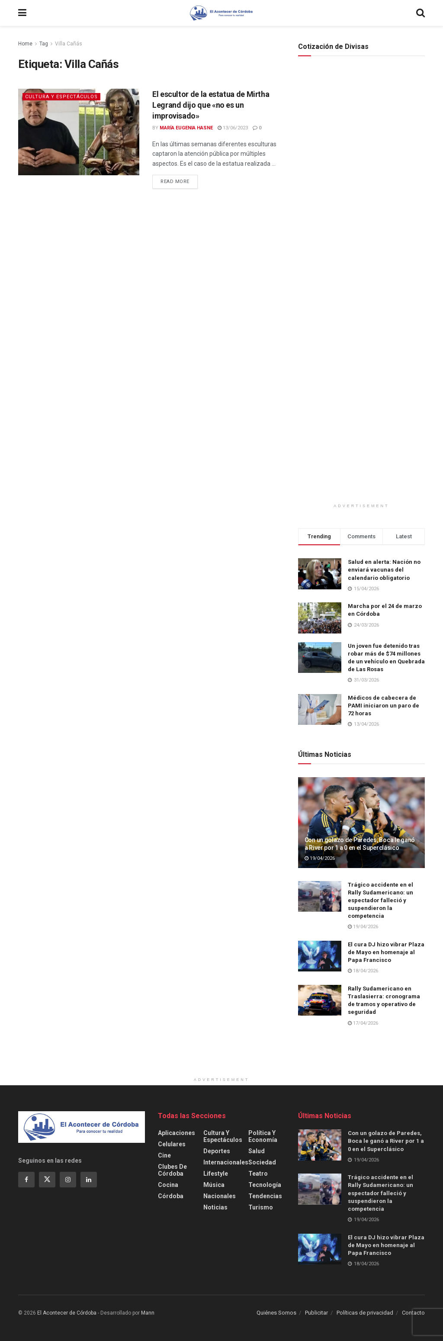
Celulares (172, 1144)
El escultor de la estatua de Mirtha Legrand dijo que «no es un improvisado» (210, 105)
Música (214, 1184)
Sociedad (262, 1162)
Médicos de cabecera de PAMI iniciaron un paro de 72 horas (383, 706)
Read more (175, 181)
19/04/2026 (320, 858)
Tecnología (264, 1184)
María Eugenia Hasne (186, 128)
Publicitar (316, 1312)
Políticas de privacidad (365, 1312)
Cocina (168, 1184)
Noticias (215, 1207)
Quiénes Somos (276, 1312)
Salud (256, 1151)
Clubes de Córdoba (172, 1170)
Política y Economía (262, 1136)
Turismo (260, 1207)
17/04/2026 (363, 1023)
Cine (164, 1155)
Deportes (216, 1151)
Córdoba (170, 1196)
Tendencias (265, 1196)
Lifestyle (215, 1173)
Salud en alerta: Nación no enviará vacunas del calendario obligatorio (384, 570)
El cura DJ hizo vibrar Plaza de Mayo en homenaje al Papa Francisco (386, 952)
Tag (43, 44)
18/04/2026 (363, 971)
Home (25, 44)
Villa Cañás (68, 44)
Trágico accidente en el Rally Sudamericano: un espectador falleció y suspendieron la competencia (380, 900)
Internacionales (225, 1162)
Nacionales (219, 1196)
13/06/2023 (233, 128)
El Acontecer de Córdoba (66, 1313)
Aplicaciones (176, 1132)
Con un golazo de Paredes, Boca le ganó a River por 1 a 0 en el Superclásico (386, 1141)
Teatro (258, 1173)
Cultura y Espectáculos (61, 97)
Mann (147, 1313)
